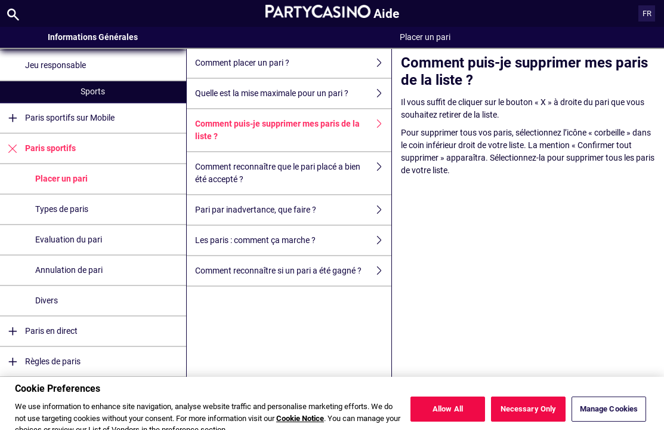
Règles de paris (40, 361)
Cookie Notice (300, 423)
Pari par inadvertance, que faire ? (293, 210)
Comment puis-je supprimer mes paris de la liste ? (293, 130)
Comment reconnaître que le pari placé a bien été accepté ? (293, 173)
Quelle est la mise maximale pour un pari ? (293, 93)
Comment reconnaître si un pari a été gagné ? (293, 270)
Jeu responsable (55, 65)
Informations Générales (93, 37)
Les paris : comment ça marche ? (293, 240)
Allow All (448, 414)
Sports (93, 91)
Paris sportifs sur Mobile (57, 118)
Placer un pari (61, 178)
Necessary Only (529, 414)
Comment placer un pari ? (293, 63)
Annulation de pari (69, 270)
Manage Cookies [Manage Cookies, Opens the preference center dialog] (609, 414)
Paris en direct (39, 331)
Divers (46, 300)
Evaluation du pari (68, 239)
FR (647, 13)
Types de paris (61, 209)
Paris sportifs (38, 148)
